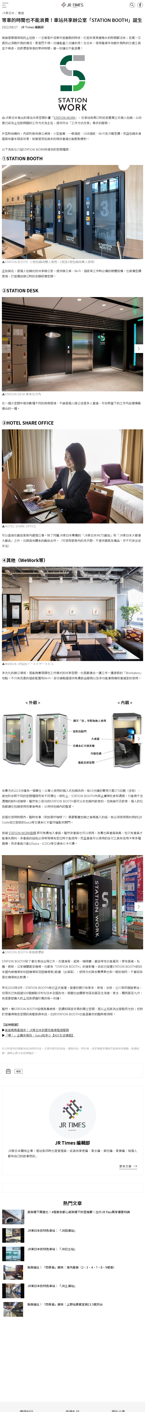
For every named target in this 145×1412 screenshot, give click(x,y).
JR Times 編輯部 (32, 27)
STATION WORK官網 (22, 833)
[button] (138, 348)
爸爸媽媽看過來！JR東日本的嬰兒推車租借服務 (37, 1030)
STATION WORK (64, 117)
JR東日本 (8, 13)
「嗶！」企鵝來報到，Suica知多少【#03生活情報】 (39, 1035)
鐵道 (18, 1071)
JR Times (72, 5)
